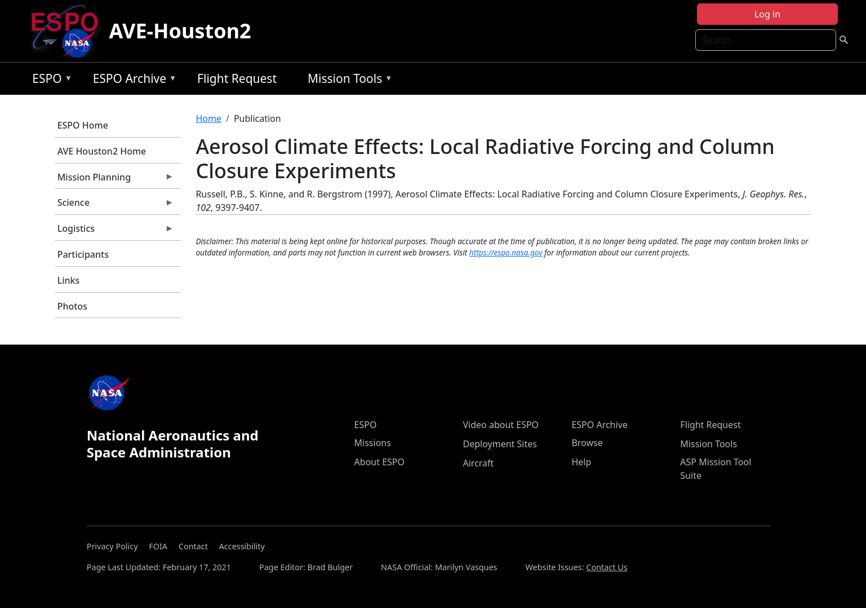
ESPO (49, 80)
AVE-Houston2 (180, 31)
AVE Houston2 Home (101, 151)
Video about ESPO (501, 424)
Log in (767, 14)
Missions (372, 443)
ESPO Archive (132, 80)
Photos (72, 306)
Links (68, 280)
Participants (83, 254)
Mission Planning (114, 180)
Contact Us (606, 567)
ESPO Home (82, 125)
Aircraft (478, 463)
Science (114, 205)
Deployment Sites (499, 444)
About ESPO (379, 462)
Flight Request (237, 78)
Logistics (114, 231)
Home (208, 118)
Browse (586, 443)
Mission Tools (347, 80)
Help (581, 462)
